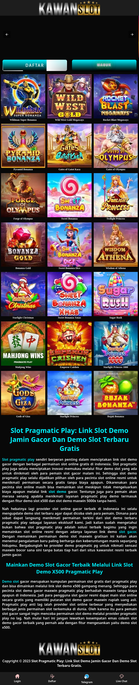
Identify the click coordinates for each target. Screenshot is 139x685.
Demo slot (10, 581)
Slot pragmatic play (18, 459)
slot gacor (127, 531)
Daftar (35, 65)
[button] (6, 34)
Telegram (86, 678)
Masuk (104, 64)
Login (17, 678)
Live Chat (121, 678)
